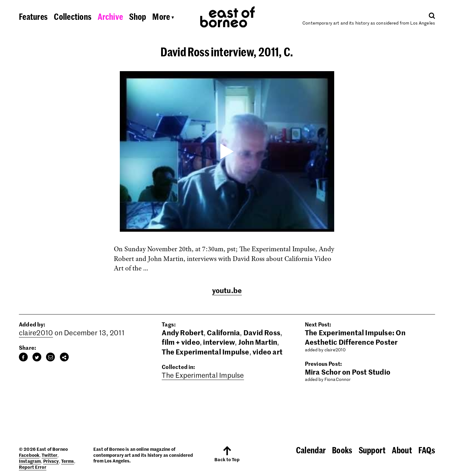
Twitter (49, 455)
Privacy (51, 461)
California (223, 332)
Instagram (30, 461)
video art (267, 351)
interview (219, 342)
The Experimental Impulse (205, 351)
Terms (67, 461)
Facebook (29, 455)
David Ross (261, 332)
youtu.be (227, 290)
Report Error (32, 467)
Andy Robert (182, 332)
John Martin (257, 342)
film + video (181, 342)
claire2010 (36, 332)
